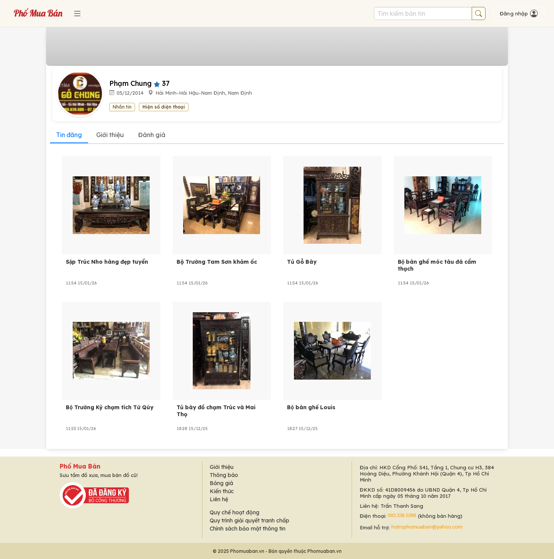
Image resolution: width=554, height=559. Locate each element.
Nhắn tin (122, 107)
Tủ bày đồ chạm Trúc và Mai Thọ (216, 411)
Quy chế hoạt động (234, 512)
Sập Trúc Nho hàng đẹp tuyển (107, 261)
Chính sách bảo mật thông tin (247, 528)
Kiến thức (222, 491)
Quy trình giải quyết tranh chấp (249, 520)
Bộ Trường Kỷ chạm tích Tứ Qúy (110, 407)
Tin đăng (69, 135)
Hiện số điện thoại (163, 107)
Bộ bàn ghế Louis (311, 407)
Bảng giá (221, 483)
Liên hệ (219, 499)
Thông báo (224, 475)
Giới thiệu (110, 135)
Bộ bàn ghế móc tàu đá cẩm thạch (437, 265)
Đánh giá (151, 135)
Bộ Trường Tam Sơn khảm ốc (217, 261)
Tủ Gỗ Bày (302, 261)
